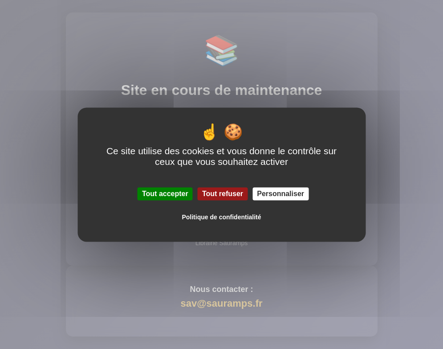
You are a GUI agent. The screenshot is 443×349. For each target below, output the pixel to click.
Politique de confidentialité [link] (221, 217)
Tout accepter (165, 193)
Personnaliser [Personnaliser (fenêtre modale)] (280, 193)
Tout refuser (222, 193)
